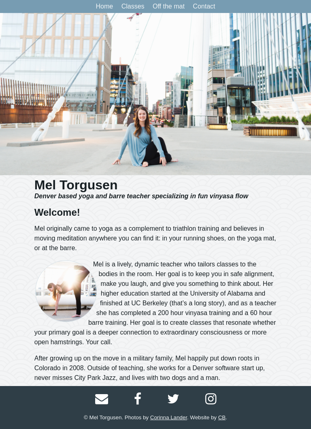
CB (222, 417)
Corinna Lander (168, 417)
